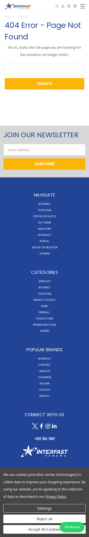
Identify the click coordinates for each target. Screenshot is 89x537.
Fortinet (44, 365)
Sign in (36, 247)
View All (44, 396)
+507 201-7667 (44, 438)
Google (44, 389)
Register (51, 247)
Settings (44, 508)
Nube (44, 306)
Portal (44, 241)
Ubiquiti (44, 371)
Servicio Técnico (44, 300)
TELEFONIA (45, 210)
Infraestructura (44, 324)
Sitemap (44, 253)
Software (44, 222)
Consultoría (44, 318)
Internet (44, 287)
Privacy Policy (55, 496)
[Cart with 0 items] (74, 6)
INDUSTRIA (44, 228)
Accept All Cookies (44, 529)
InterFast (44, 358)
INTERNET (44, 204)
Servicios (44, 281)
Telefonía (45, 293)
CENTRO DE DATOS (44, 216)
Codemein (44, 377)
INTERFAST (44, 235)
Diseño (44, 331)
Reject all (44, 518)
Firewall (44, 312)
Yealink (45, 383)
